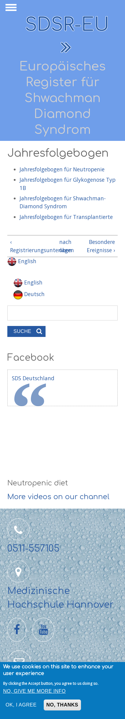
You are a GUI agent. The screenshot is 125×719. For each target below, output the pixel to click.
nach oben (61, 245)
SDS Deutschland (33, 378)
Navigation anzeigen (10, 9)
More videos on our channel (58, 497)
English (21, 261)
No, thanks (62, 704)
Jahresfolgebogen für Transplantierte (66, 216)
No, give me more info (34, 691)
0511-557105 (33, 549)
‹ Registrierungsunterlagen (32, 245)
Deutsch (29, 294)
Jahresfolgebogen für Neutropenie (63, 169)
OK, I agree (21, 704)
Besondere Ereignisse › (101, 245)
